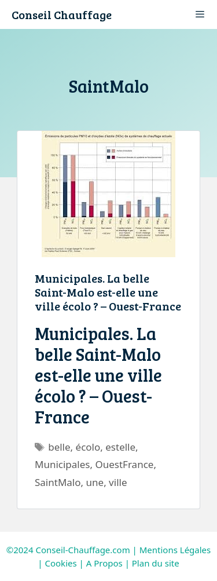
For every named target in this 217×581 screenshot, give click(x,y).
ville (118, 482)
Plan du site (155, 563)
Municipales (62, 464)
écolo (88, 447)
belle (59, 447)
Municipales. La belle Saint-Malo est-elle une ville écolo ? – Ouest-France (108, 292)
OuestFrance (124, 464)
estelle (120, 447)
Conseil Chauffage (62, 14)
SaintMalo (58, 482)
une (95, 482)
